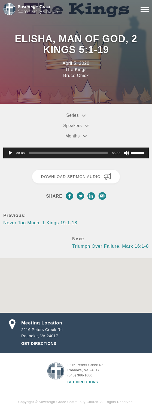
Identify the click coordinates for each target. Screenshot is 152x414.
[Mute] (126, 153)
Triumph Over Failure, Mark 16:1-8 (110, 246)
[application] (76, 153)
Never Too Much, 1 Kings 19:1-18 (40, 222)
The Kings (76, 69)
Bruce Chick (76, 75)
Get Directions (38, 343)
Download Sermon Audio (76, 176)
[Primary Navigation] (145, 10)
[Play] (10, 153)
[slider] (68, 153)
